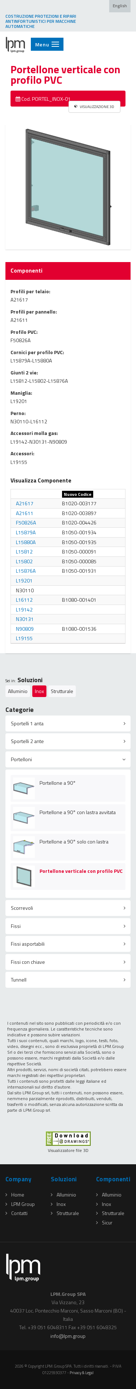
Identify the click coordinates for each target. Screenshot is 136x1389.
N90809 (25, 629)
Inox (39, 691)
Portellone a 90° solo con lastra (74, 841)
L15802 (24, 561)
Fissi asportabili (28, 944)
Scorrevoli (22, 908)
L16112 (24, 600)
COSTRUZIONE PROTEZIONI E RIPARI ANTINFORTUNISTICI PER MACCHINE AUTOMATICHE (40, 21)
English (120, 6)
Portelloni (21, 759)
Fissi (16, 926)
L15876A (26, 571)
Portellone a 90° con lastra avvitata (78, 812)
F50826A (26, 522)
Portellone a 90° (58, 783)
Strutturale (62, 691)
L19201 (24, 580)
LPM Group (20, 1204)
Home (14, 1194)
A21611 (24, 513)
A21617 (24, 503)
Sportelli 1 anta (27, 723)
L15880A (26, 542)
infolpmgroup (68, 1336)
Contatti (16, 1213)
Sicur (104, 1222)
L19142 (24, 609)
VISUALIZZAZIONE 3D (94, 106)
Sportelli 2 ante (27, 741)
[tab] (68, 723)
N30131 (25, 619)
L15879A (26, 532)
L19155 (24, 638)
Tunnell (18, 979)
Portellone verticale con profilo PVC (81, 871)
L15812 (24, 551)
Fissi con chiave (28, 962)
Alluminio (18, 691)
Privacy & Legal (82, 1372)
